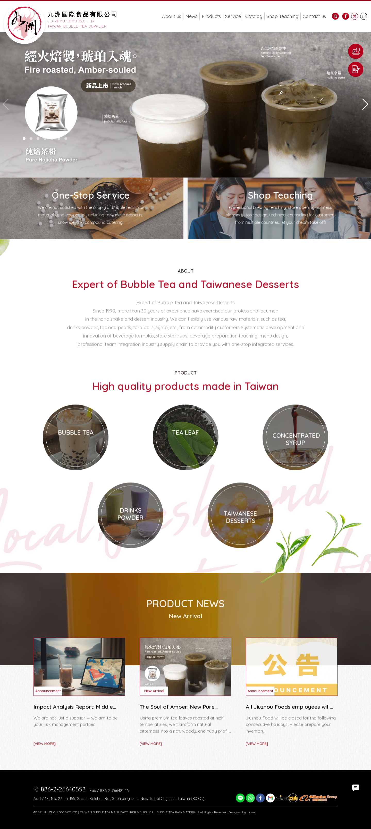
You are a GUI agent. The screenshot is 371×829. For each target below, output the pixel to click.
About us (171, 16)
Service (233, 16)
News (191, 16)
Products (211, 16)
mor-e (251, 812)
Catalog (253, 16)
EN (363, 16)
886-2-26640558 (63, 789)
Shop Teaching (282, 16)
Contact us (314, 16)
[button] (364, 104)
